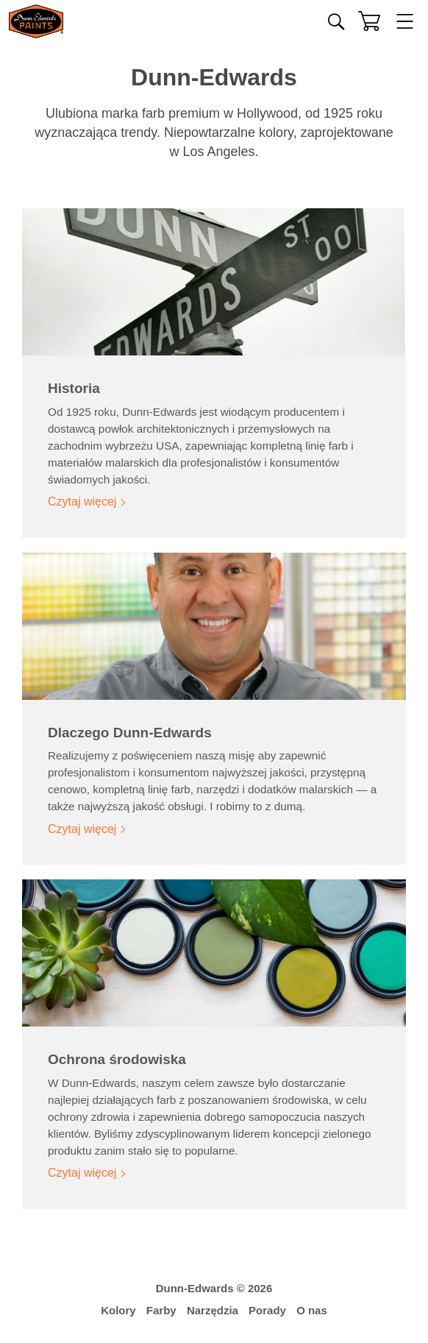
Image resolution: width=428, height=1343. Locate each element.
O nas (311, 1310)
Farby (161, 1310)
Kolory (118, 1310)
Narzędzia (212, 1310)
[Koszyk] (369, 21)
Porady (267, 1310)
